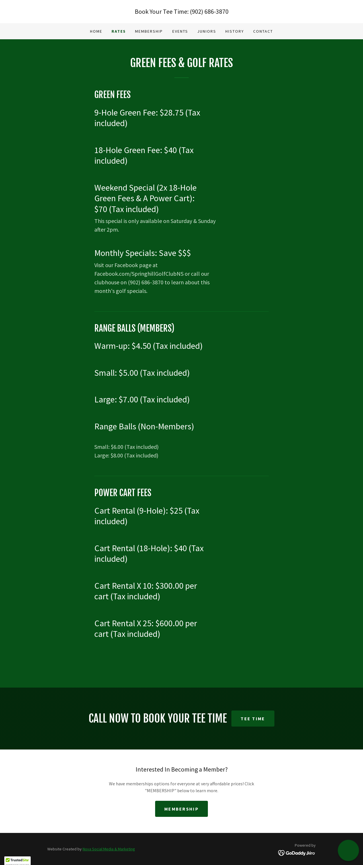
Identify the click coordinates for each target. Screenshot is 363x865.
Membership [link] (149, 31)
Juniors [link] (206, 31)
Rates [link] (119, 31)
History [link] (234, 31)
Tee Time (253, 718)
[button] (348, 850)
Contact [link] (263, 31)
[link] (297, 852)
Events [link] (180, 31)
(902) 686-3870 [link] (209, 11)
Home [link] (96, 31)
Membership (181, 809)
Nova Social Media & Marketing (109, 849)
